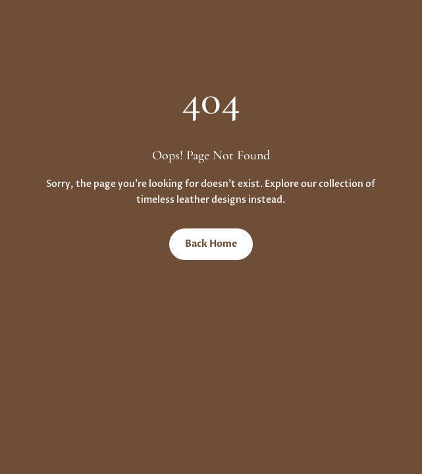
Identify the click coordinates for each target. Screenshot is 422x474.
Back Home (211, 244)
